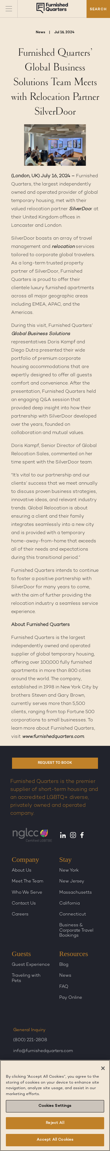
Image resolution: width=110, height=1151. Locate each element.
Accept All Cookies (55, 1140)
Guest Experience (31, 964)
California (69, 903)
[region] (55, 1105)
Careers (20, 914)
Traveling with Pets (26, 978)
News (65, 975)
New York (69, 870)
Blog (63, 964)
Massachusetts (75, 892)
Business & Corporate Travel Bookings (76, 930)
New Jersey (71, 881)
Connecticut (72, 914)
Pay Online (70, 997)
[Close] (103, 1068)
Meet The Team (27, 881)
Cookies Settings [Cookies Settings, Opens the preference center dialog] (54, 1106)
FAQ (63, 986)
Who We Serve (27, 892)
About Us (21, 870)
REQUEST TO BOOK (55, 763)
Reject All (55, 1123)
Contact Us (24, 903)
